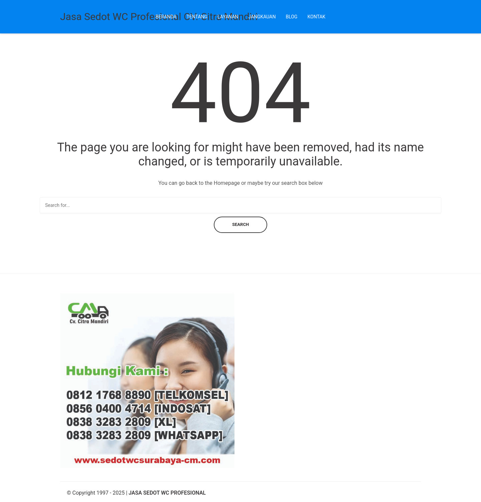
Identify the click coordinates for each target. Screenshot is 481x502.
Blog (291, 16)
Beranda (166, 16)
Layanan (227, 16)
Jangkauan (262, 16)
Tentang (196, 16)
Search (240, 224)
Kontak (316, 16)
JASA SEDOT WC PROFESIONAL (167, 493)
